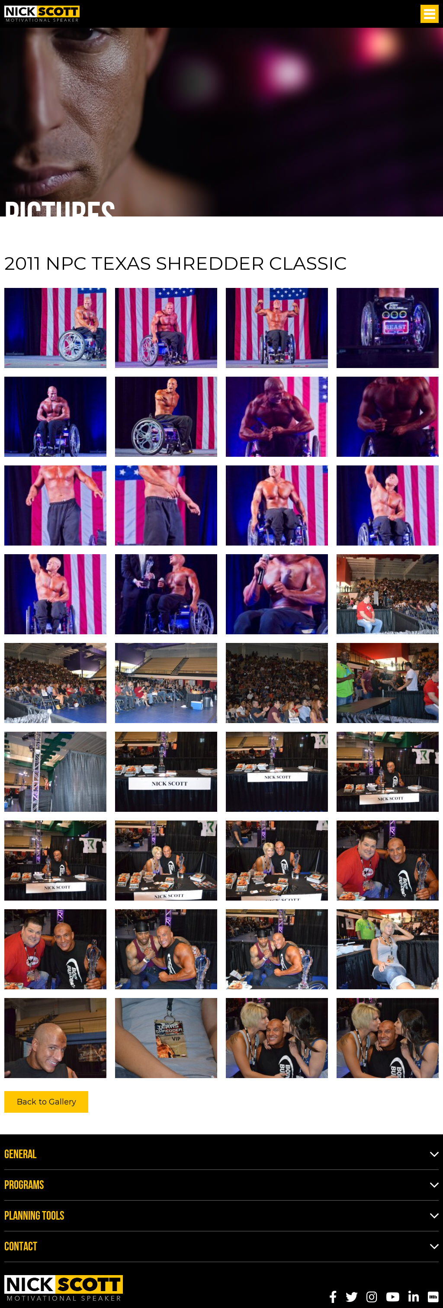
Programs (24, 1186)
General (20, 1155)
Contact (20, 1247)
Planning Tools (34, 1217)
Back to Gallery (46, 1102)
